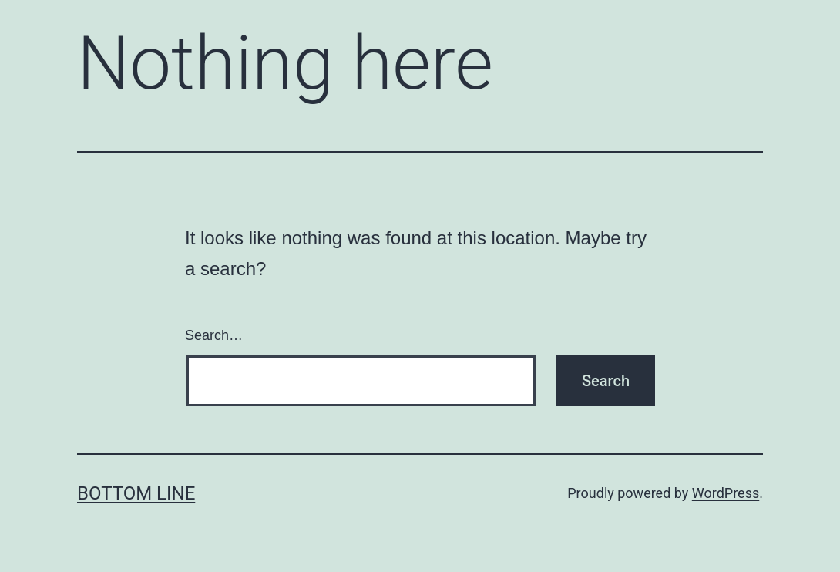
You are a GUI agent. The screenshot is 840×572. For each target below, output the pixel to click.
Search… (214, 335)
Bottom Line (136, 493)
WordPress (725, 493)
